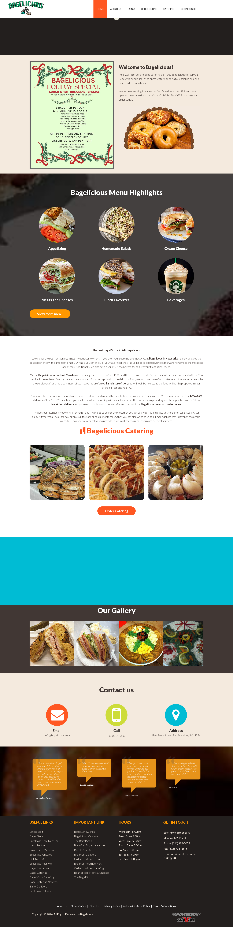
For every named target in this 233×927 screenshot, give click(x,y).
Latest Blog (36, 832)
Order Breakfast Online (87, 859)
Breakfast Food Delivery (88, 863)
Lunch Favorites (116, 300)
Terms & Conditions (164, 906)
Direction (94, 906)
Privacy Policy (112, 906)
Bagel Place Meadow (42, 850)
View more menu (52, 314)
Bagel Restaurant (40, 868)
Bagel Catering (38, 873)
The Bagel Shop (83, 841)
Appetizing (57, 248)
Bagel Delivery (38, 886)
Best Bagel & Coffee (41, 891)
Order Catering (116, 511)
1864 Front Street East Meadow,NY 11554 (175, 735)
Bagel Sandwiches (84, 832)
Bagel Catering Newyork (44, 882)
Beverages (176, 300)
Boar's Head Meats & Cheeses (92, 873)
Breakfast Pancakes (41, 854)
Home (100, 8)
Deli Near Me (37, 859)
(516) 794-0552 (116, 736)
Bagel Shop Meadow (86, 836)
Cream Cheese (176, 248)
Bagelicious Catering (42, 877)
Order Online (149, 8)
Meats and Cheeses (57, 300)
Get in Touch (188, 8)
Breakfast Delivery (85, 854)
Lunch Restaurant (39, 845)
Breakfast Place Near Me (44, 841)
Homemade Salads (116, 248)
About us (115, 8)
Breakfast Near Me (41, 863)
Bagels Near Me (83, 850)
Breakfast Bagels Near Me (89, 845)
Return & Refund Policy (136, 906)
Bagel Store (36, 836)
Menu (131, 8)
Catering (168, 8)
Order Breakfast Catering (89, 868)
